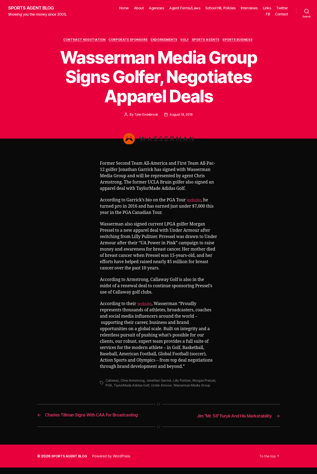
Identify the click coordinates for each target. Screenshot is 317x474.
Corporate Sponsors (127, 40)
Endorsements (164, 40)
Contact (281, 14)
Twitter (282, 8)
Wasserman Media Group (192, 386)
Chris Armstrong (132, 381)
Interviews (249, 8)
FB (268, 14)
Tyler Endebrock (145, 115)
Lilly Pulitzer (182, 381)
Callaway (112, 381)
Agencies (156, 8)
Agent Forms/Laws (184, 8)
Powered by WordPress (113, 462)
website (194, 201)
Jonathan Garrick (159, 381)
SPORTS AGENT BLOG (32, 8)
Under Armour (161, 386)
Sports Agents (208, 40)
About (139, 8)
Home (124, 8)
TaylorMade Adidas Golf (132, 386)
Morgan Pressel (204, 381)
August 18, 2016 (181, 115)
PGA (109, 386)
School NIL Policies (220, 8)
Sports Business (241, 40)
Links (267, 8)
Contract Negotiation (81, 40)
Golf (186, 40)
